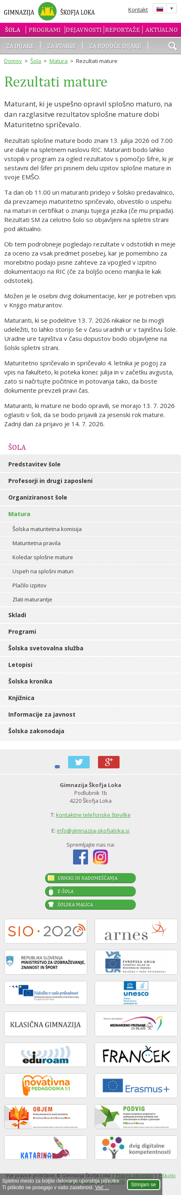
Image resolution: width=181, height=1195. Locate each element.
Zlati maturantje (32, 599)
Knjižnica (21, 698)
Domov (13, 61)
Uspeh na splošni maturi (42, 571)
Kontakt (138, 9)
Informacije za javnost (42, 714)
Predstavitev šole (34, 464)
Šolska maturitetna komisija (47, 529)
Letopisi (20, 665)
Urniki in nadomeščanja (87, 878)
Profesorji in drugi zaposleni (50, 481)
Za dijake (20, 45)
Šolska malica (75, 905)
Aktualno (161, 30)
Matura (58, 61)
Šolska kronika (30, 681)
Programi (45, 30)
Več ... (102, 1187)
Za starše (61, 45)
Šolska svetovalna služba (45, 648)
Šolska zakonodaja (36, 731)
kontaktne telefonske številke (93, 814)
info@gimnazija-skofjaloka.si (93, 830)
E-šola (65, 891)
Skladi (17, 615)
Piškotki (167, 1175)
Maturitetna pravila (36, 543)
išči (172, 46)
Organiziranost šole (37, 497)
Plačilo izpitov (29, 585)
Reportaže (122, 30)
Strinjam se (143, 1185)
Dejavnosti (84, 30)
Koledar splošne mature (42, 557)
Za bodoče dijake (115, 45)
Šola (12, 30)
